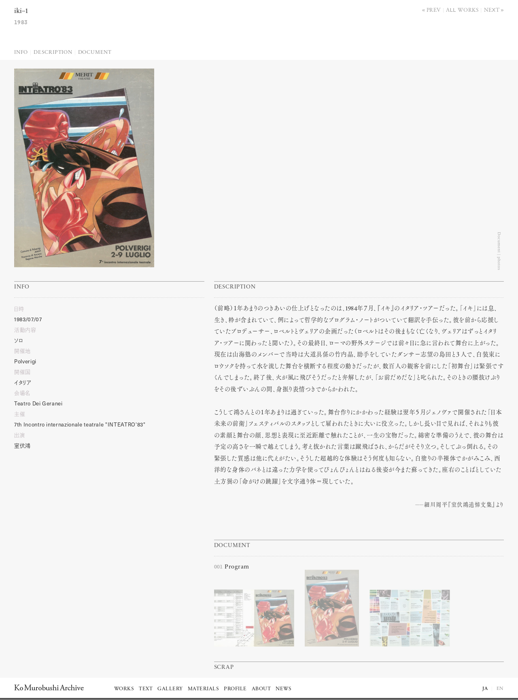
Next (492, 9)
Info (21, 52)
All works (462, 9)
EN (500, 688)
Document (95, 52)
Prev (434, 9)
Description (53, 52)
